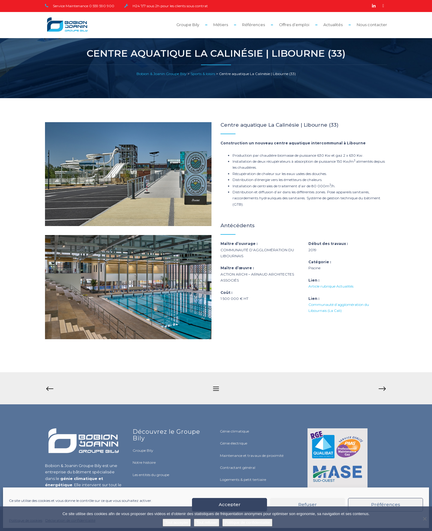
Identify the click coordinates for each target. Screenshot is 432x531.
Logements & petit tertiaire (243, 479)
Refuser (307, 504)
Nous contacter (372, 24)
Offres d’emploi (294, 24)
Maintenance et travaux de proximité (252, 455)
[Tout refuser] (425, 519)
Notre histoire (144, 462)
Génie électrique (233, 443)
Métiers (220, 24)
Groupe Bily (187, 24)
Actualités (333, 24)
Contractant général (237, 467)
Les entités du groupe (151, 474)
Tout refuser (206, 522)
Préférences (385, 504)
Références (253, 24)
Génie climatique (234, 431)
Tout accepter (176, 522)
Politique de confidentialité (247, 522)
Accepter (230, 504)
